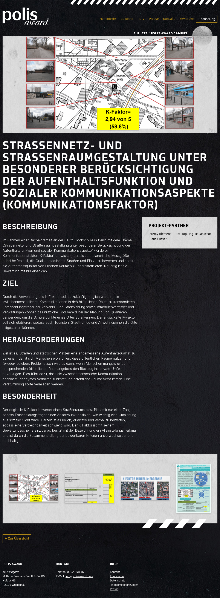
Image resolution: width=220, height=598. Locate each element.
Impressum (117, 576)
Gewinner (127, 19)
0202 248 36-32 (77, 572)
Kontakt (169, 19)
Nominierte (108, 19)
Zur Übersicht (18, 538)
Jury (142, 19)
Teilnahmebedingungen (124, 585)
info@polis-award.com (79, 576)
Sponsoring (207, 19)
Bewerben (186, 19)
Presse (154, 19)
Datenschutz (117, 580)
